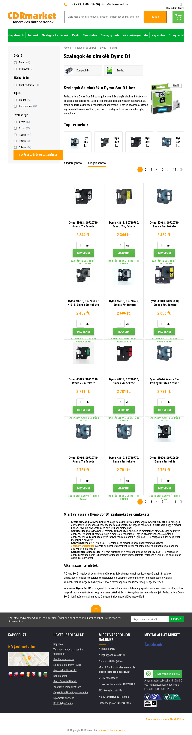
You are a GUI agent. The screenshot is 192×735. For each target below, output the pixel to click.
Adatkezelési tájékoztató (67, 687)
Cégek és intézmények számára (70, 692)
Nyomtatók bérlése (63, 698)
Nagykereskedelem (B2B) (67, 665)
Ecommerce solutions (157, 719)
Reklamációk (60, 676)
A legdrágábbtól (73, 163)
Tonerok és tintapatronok (111, 730)
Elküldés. (176, 619)
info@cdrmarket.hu (115, 4)
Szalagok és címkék (85, 47)
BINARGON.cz (177, 719)
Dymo (103, 47)
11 (174, 169)
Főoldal (67, 47)
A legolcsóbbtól (97, 163)
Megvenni (83, 253)
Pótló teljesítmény (63, 703)
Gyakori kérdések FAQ (65, 670)
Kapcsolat (58, 644)
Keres (155, 17)
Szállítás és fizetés (63, 659)
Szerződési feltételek (65, 681)
